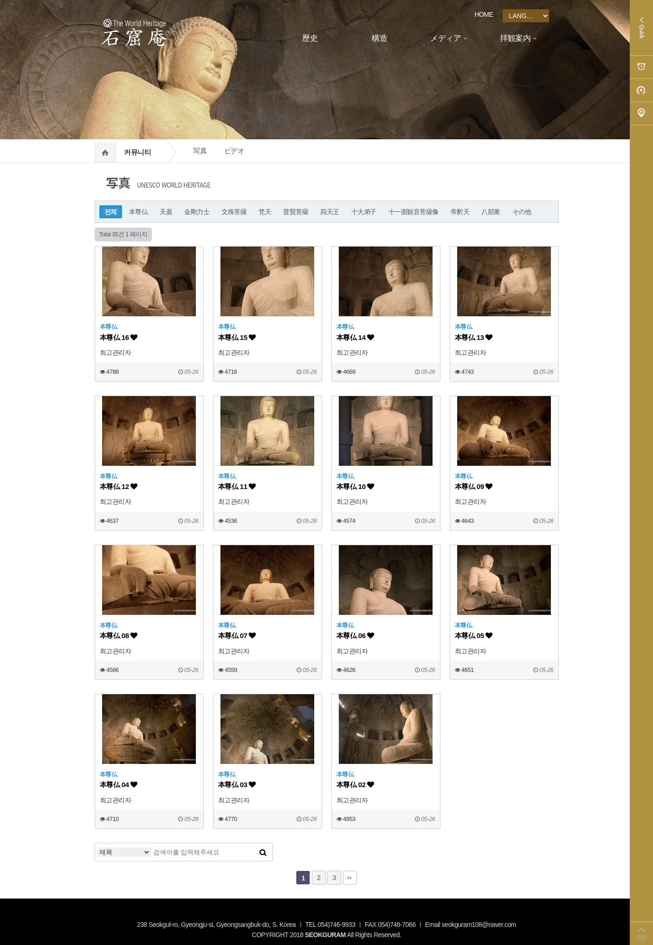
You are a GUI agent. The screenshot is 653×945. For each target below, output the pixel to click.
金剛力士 (196, 211)
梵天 (265, 211)
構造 (379, 38)
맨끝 (350, 878)
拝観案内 (515, 38)
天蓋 (166, 211)
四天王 (329, 211)
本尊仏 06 (355, 635)
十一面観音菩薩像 (413, 211)
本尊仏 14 (355, 337)
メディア (445, 38)
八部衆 (490, 211)
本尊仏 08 (118, 635)
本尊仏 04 (118, 785)
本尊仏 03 (237, 785)
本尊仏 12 (118, 486)
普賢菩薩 (295, 211)
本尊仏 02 (355, 785)
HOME (484, 14)
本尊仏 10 (355, 486)
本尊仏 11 (237, 486)
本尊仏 (138, 211)
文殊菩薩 (233, 211)
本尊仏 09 (473, 486)
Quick (641, 28)
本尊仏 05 (473, 635)
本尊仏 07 (237, 635)
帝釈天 (460, 211)
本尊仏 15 (237, 337)
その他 (521, 211)
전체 (110, 211)
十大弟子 (363, 211)
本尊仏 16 (118, 337)
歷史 (309, 38)
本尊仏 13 (473, 337)
